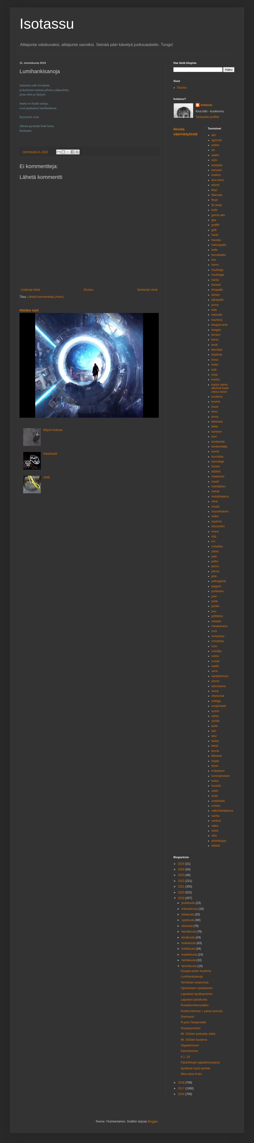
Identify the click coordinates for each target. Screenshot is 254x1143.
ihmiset (216, 285)
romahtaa (218, 641)
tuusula (216, 785)
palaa (215, 551)
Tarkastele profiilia (207, 117)
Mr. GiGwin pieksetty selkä (198, 1034)
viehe (215, 830)
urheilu (216, 806)
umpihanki (218, 801)
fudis (215, 210)
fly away (217, 205)
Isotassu (47, 23)
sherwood (218, 696)
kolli (214, 369)
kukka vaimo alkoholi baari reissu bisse (220, 388)
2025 (181, 864)
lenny (215, 416)
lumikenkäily (219, 446)
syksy (215, 716)
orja (214, 536)
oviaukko (217, 546)
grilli (214, 230)
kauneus (217, 320)
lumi (214, 436)
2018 (181, 1082)
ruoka (215, 656)
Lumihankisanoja (192, 976)
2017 (181, 1088)
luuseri (216, 466)
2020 (181, 892)
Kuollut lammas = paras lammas (201, 1011)
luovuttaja (218, 461)
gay (214, 220)
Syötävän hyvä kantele (195, 1068)
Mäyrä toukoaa (53, 430)
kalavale (217, 314)
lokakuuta (188, 914)
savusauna (219, 686)
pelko (215, 561)
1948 (46, 477)
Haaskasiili (50, 453)
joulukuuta (188, 903)
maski (215, 481)
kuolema (217, 396)
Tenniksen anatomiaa (194, 982)
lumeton (217, 431)
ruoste (216, 661)
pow (214, 596)
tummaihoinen (221, 776)
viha (214, 835)
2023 (181, 875)
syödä (215, 721)
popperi (216, 586)
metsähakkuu (220, 496)
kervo (215, 339)
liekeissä (217, 421)
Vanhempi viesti (147, 289)
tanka (215, 741)
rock (214, 631)
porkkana (217, 591)
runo (214, 646)
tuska (215, 781)
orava (215, 531)
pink (214, 576)
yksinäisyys (219, 841)
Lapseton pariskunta (194, 999)
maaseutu (218, 476)
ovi (213, 541)
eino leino (218, 180)
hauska (216, 240)
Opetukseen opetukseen (196, 988)
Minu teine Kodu (191, 1074)
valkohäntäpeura (222, 810)
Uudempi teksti (30, 289)
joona (215, 305)
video (215, 826)
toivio (215, 766)
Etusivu (88, 289)
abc (214, 135)
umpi (215, 795)
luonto (216, 451)
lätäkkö (216, 471)
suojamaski (219, 706)
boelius (216, 175)
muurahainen (220, 511)
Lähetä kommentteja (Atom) (45, 297)
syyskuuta (188, 920)
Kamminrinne (189, 1051)
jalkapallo (218, 299)
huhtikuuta (188, 948)
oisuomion (218, 526)
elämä (216, 185)
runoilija (217, 651)
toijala (215, 761)
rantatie (216, 621)
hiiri (214, 260)
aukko (215, 155)
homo (215, 264)
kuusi (215, 406)
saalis (215, 666)
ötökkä (216, 845)
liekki (215, 426)
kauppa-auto (220, 324)
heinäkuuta (189, 931)
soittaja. (217, 701)
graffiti (215, 225)
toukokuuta (189, 943)
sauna (216, 681)
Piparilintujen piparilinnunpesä (200, 1062)
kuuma (216, 401)
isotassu (206, 105)
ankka (215, 145)
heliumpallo (219, 245)
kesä (215, 344)
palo (214, 556)
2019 (181, 898)
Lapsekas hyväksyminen (197, 994)
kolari (215, 364)
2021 (181, 886)
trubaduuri (218, 771)
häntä (215, 280)
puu (214, 611)
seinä (215, 691)
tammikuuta (189, 966)
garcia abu (218, 215)
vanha (216, 816)
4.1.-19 (185, 1057)
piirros (216, 571)
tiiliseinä (217, 756)
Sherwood (187, 1016)
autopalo (217, 165)
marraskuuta (190, 909)
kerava (216, 334)
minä (215, 501)
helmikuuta (188, 960)
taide (215, 726)
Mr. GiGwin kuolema (194, 1039)
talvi (214, 736)
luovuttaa (217, 456)
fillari (215, 190)
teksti (215, 746)
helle (215, 250)
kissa (215, 359)
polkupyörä (219, 581)
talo (214, 731)
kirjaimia (217, 354)
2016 (181, 1094)
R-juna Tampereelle (193, 1022)
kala (214, 310)
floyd (215, 200)
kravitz (216, 379)
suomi (215, 711)
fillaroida (217, 195)
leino (215, 411)
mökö (215, 516)
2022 (181, 881)
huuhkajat (218, 275)
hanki (215, 235)
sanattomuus (220, 676)
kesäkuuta (188, 937)
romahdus (218, 636)
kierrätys (217, 349)
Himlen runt (29, 310)
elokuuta (187, 926)
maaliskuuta (189, 954)
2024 (181, 869)
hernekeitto (219, 255)
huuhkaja (217, 270)
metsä (216, 491)
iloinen (216, 295)
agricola (217, 140)
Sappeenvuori (190, 1045)
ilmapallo (217, 289)
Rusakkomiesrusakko (195, 1005)
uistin (215, 791)
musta (216, 506)
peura (215, 566)
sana (215, 671)
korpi (215, 374)
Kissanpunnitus (191, 1028)
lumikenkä (218, 441)
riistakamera (219, 626)
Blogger (153, 1121)
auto (214, 160)
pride (215, 601)
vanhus (216, 820)
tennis (215, 751)
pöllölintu (217, 616)
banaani (217, 170)
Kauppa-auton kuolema (196, 971)
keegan (216, 330)
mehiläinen (219, 486)
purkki (215, 606)
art (213, 150)
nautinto (217, 521)
